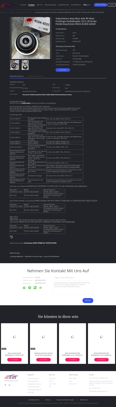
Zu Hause (23, 5)
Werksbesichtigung (50, 5)
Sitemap (47, 400)
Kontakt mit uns (76, 5)
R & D (70, 381)
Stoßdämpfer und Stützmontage (33, 256)
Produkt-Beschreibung (35, 76)
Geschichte (52, 378)
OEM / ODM (72, 378)
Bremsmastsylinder (33, 387)
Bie (50, 386)
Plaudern (62, 70)
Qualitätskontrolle (63, 5)
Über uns (40, 5)
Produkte (31, 5)
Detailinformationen (16, 76)
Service (51, 381)
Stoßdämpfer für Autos (35, 384)
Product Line (73, 384)
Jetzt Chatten (100, 5)
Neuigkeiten (86, 5)
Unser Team (52, 384)
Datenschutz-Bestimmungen (65, 400)
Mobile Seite (84, 400)
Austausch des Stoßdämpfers (51, 256)
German (111, 5)
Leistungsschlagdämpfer (16, 256)
